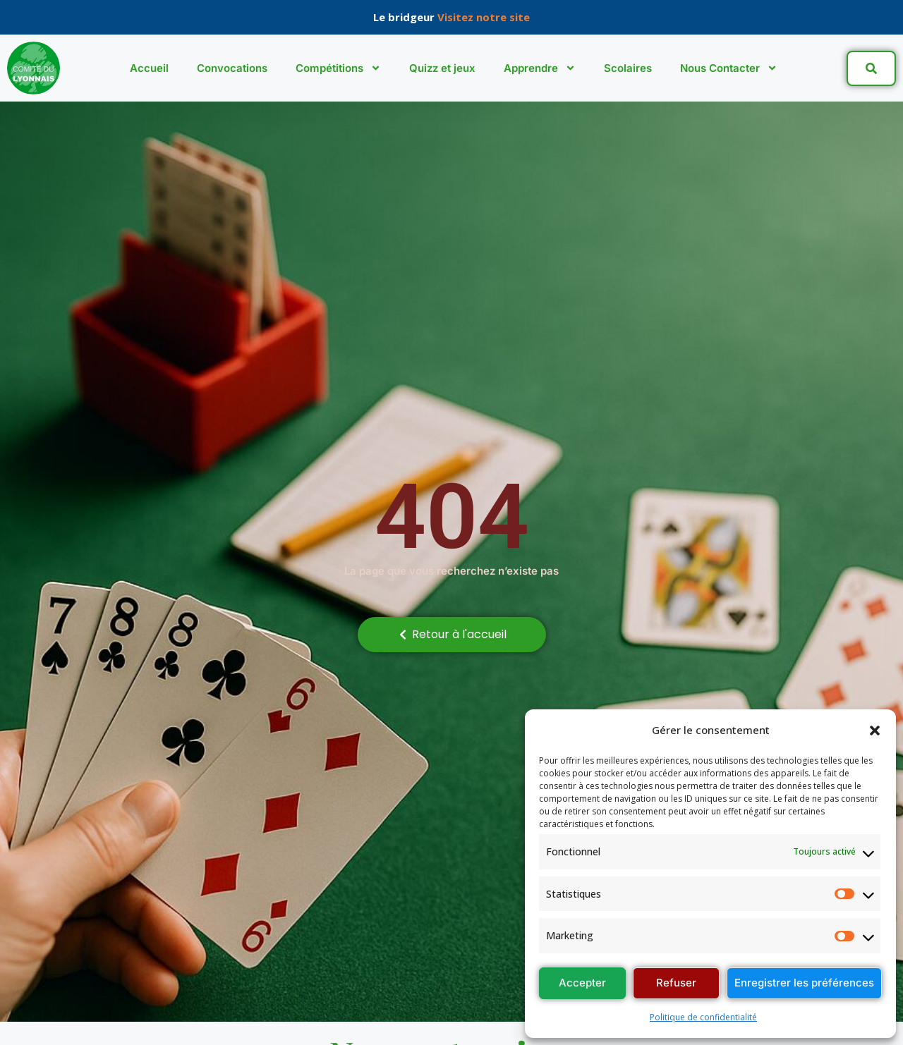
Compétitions (338, 68)
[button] (875, 730)
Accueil (149, 68)
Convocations (232, 68)
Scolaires (628, 68)
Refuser (676, 982)
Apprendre (540, 68)
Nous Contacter (728, 68)
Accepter (582, 982)
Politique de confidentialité (703, 1017)
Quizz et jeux (442, 68)
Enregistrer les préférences (804, 982)
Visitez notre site (483, 17)
